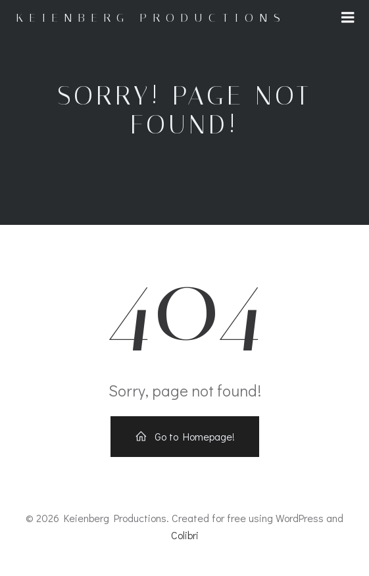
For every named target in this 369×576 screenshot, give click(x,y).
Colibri (185, 535)
